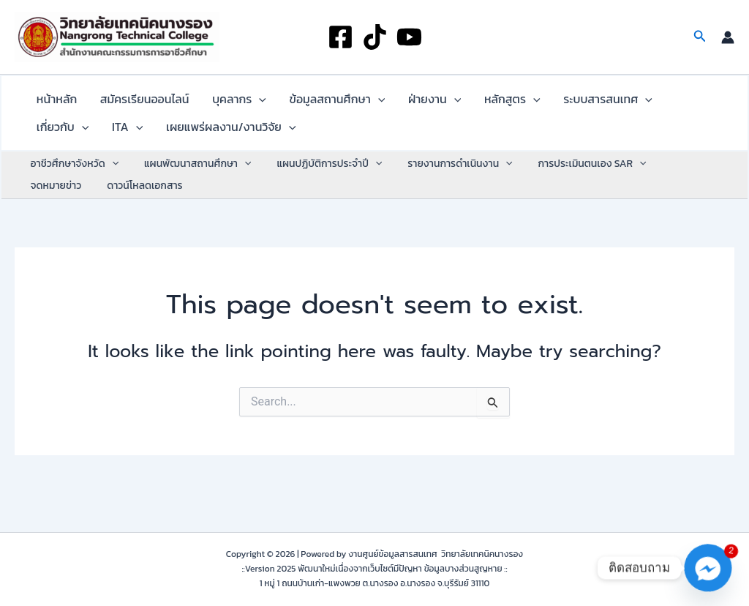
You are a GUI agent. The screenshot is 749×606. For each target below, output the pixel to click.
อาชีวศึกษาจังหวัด (72, 181)
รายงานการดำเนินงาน (442, 181)
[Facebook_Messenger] (708, 568)
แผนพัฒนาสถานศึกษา (190, 181)
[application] (237, 103)
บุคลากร (218, 103)
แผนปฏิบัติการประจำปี (316, 181)
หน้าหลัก (52, 103)
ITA (47, 140)
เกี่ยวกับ (637, 103)
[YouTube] (409, 37)
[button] (700, 37)
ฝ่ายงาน (396, 103)
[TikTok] (375, 37)
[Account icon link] (727, 37)
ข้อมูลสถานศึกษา (307, 103)
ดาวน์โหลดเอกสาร (65, 202)
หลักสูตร (465, 103)
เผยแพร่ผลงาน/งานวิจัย (143, 140)
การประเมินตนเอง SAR (569, 181)
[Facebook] (340, 37)
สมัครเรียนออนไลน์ (131, 103)
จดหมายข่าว (669, 180)
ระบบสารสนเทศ (552, 103)
